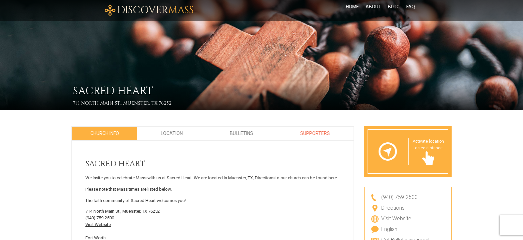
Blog (394, 10)
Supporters (315, 133)
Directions (393, 208)
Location (172, 133)
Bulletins (241, 133)
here (333, 177)
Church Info (104, 133)
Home (352, 10)
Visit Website (98, 224)
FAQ (410, 10)
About (373, 10)
